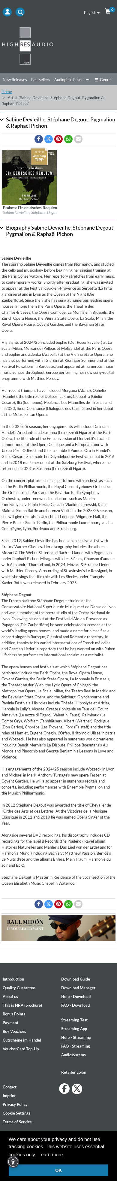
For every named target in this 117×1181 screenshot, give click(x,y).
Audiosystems (73, 1054)
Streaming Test (74, 1020)
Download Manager (78, 987)
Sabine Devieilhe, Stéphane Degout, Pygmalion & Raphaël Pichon (55, 212)
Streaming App (74, 1028)
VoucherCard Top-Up (21, 1048)
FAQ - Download (75, 1005)
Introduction (13, 979)
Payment (10, 1022)
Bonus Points (14, 1014)
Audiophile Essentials (72, 79)
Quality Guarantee (19, 987)
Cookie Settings (16, 1113)
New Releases (15, 79)
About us (10, 996)
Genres (103, 79)
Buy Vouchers (14, 1031)
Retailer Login (73, 1072)
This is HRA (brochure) (22, 1005)
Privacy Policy (15, 1104)
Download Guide (75, 979)
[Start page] (59, 45)
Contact (9, 1087)
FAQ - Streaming (75, 1046)
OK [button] (58, 1170)
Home (7, 91)
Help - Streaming (76, 1037)
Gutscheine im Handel (22, 1040)
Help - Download (76, 996)
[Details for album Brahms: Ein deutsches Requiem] (29, 177)
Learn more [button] (50, 1154)
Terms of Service (17, 1121)
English (92, 12)
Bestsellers (40, 79)
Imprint (9, 1095)
